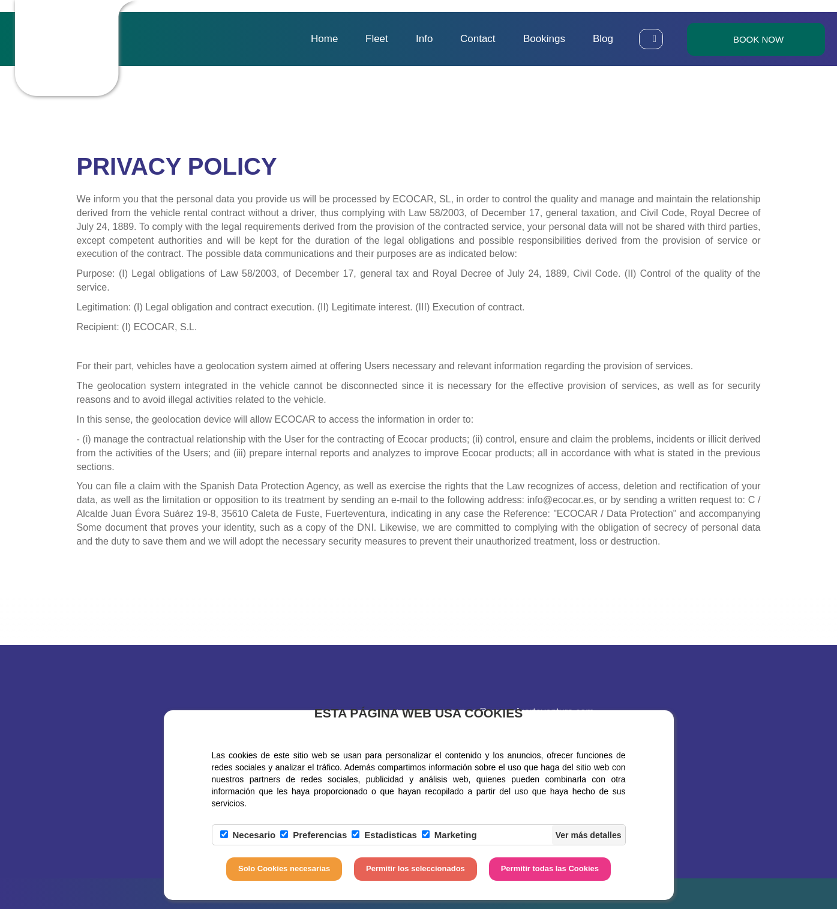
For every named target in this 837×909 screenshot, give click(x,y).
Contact (478, 38)
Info (424, 38)
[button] (651, 39)
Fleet (376, 38)
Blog (603, 38)
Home (324, 38)
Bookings (544, 38)
